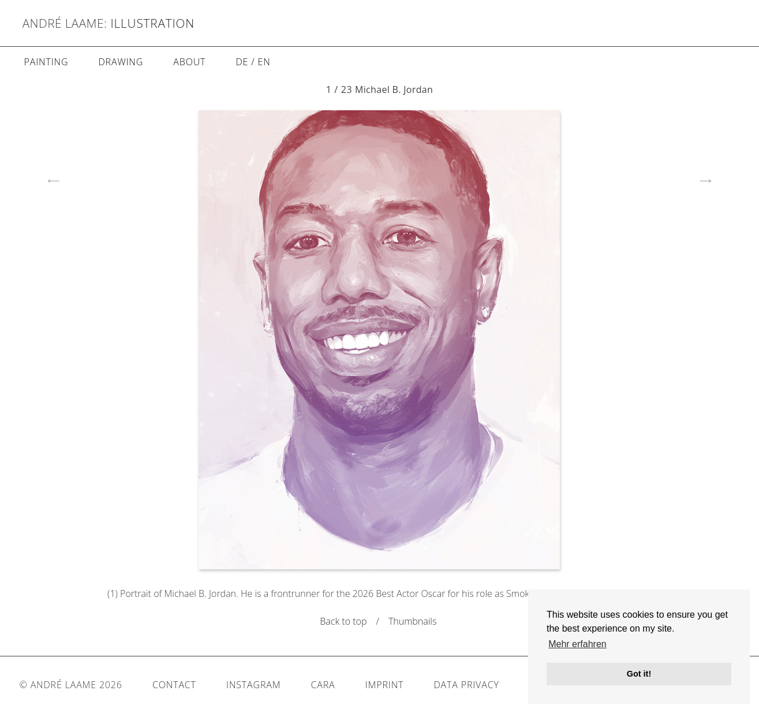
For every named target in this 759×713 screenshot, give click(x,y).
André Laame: (65, 23)
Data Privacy (466, 684)
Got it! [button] (639, 673)
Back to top (343, 621)
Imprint (384, 684)
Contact (174, 684)
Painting (46, 61)
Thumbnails (413, 621)
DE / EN (252, 61)
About (189, 61)
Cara (323, 684)
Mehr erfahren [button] (577, 644)
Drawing (120, 61)
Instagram (253, 684)
